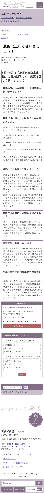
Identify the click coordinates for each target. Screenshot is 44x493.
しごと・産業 (15, 34)
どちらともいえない (14, 348)
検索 (39, 483)
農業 (27, 34)
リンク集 (28, 454)
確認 (22, 374)
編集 (25, 387)
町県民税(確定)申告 (10, 21)
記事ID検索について (12, 467)
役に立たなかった (13, 351)
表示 (40, 489)
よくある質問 (7, 489)
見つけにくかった (13, 367)
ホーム (4, 34)
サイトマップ (9, 459)
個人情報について (11, 454)
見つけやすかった (13, 361)
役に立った (10, 345)
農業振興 (4, 38)
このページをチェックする (12, 387)
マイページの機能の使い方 (15, 463)
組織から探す (19, 489)
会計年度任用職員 (24, 18)
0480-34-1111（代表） (17, 444)
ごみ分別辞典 (7, 18)
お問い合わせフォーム (22, 326)
